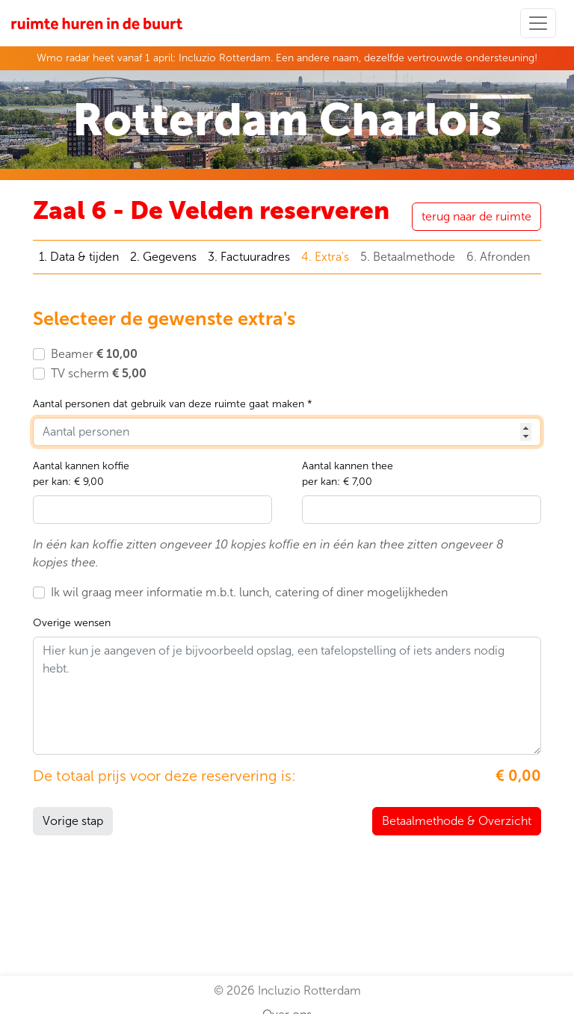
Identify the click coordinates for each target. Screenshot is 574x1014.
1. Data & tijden (79, 256)
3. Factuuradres (249, 256)
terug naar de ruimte (476, 216)
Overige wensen (72, 622)
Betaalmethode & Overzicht (456, 820)
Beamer (94, 353)
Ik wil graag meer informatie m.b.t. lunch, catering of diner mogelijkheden (249, 592)
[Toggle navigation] (538, 23)
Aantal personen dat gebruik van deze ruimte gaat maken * (172, 403)
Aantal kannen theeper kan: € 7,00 (347, 473)
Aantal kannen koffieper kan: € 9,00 (81, 473)
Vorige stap (73, 820)
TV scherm (98, 373)
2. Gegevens (163, 256)
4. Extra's (325, 256)
